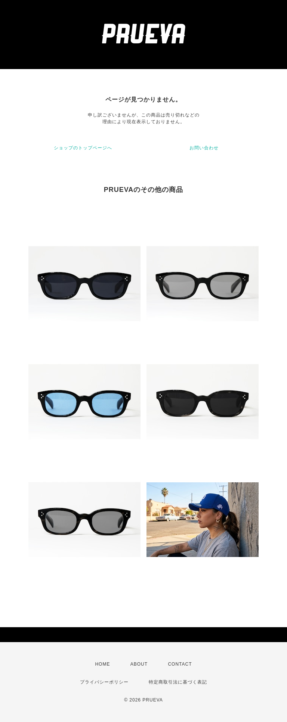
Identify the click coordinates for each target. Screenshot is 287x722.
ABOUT (139, 664)
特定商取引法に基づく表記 (178, 682)
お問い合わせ (204, 147)
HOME (102, 664)
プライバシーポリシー (104, 682)
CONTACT (180, 664)
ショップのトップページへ (83, 147)
